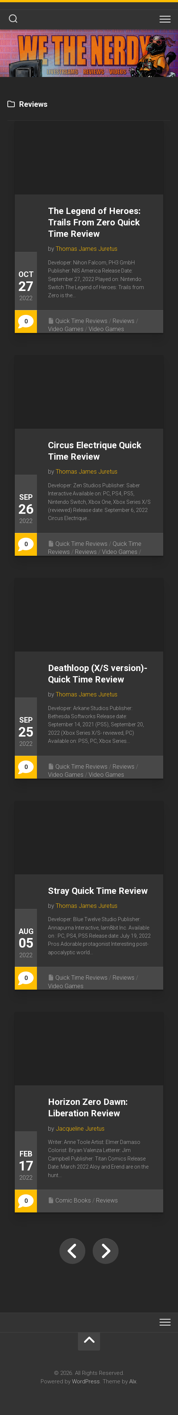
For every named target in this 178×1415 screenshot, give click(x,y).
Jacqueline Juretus (80, 1128)
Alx (132, 1381)
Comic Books (73, 1200)
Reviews (123, 320)
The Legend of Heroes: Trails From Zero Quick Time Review (94, 222)
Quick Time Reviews (81, 320)
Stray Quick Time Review (98, 891)
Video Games (65, 329)
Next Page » (106, 1251)
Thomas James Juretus (86, 248)
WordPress (86, 1381)
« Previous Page (72, 1251)
